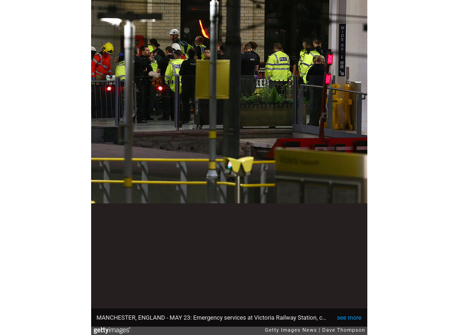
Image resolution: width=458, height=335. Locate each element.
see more (349, 317)
